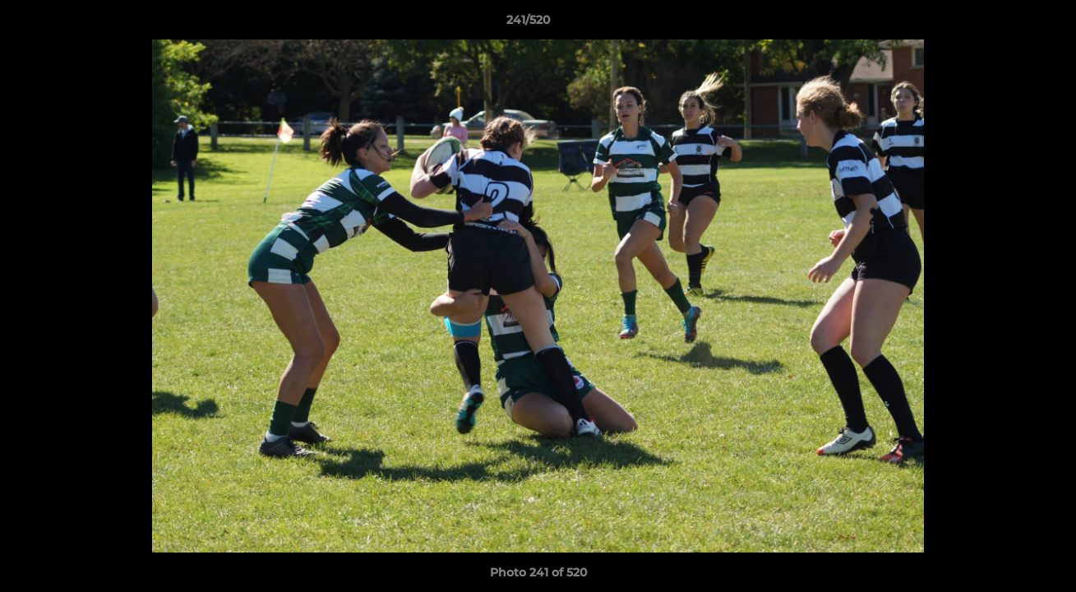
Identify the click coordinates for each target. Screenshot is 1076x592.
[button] (1007, 23)
